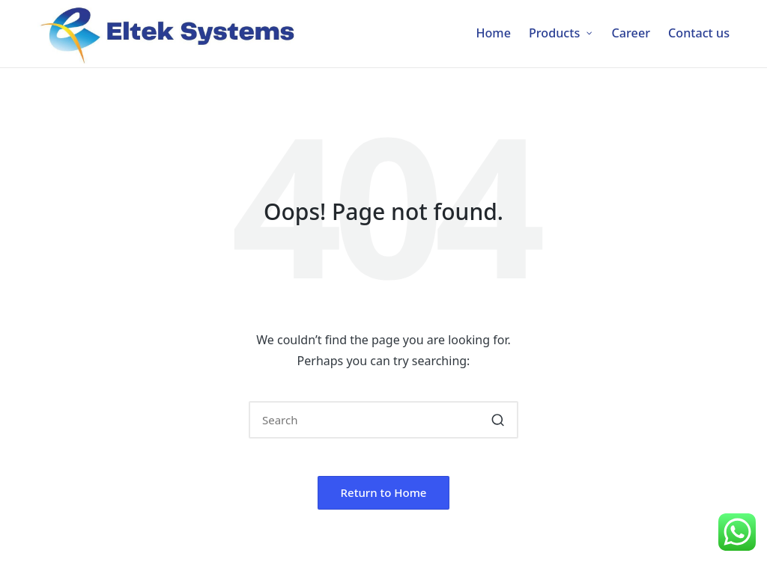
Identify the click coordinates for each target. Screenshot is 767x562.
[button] (497, 420)
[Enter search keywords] (383, 420)
